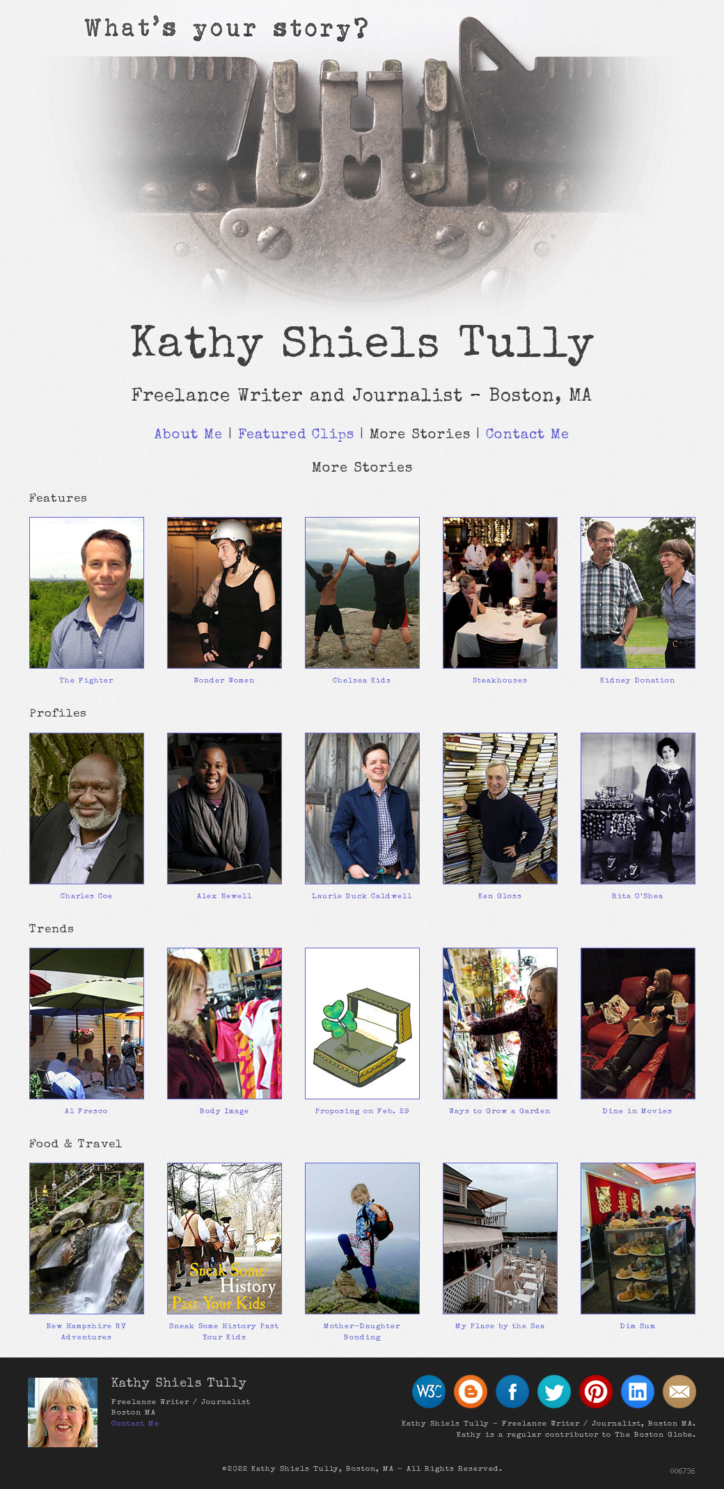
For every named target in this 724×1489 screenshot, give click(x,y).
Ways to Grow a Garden (500, 1111)
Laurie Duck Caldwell (362, 896)
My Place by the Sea (500, 1326)
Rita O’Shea (637, 896)
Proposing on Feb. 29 (362, 1111)
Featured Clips (296, 436)
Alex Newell (224, 896)
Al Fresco (86, 1111)
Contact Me (527, 436)
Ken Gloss (500, 896)
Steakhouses (500, 681)
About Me (189, 436)
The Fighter (86, 681)
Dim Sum (638, 1326)
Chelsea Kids (362, 681)
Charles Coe (87, 896)
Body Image (224, 1111)
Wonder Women (224, 681)
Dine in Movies (637, 1111)
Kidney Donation (637, 681)
